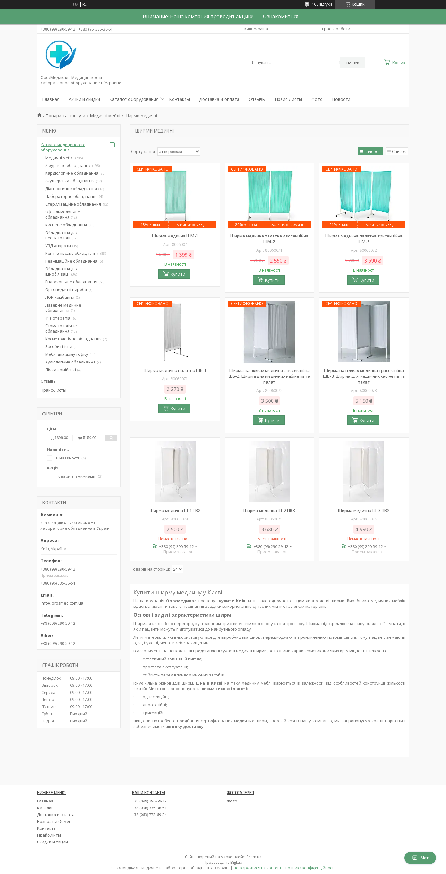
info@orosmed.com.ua (62, 603)
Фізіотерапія (57, 318)
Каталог (45, 808)
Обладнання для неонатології (61, 235)
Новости (341, 99)
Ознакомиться (280, 16)
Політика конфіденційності (309, 868)
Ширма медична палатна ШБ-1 (175, 370)
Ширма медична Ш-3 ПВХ (364, 510)
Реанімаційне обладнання (71, 261)
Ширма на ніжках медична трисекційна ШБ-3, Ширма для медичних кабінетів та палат (364, 376)
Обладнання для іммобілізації (61, 271)
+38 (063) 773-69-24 (149, 814)
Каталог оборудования (134, 99)
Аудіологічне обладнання (70, 362)
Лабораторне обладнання (71, 196)
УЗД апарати (58, 245)
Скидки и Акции (52, 842)
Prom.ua (254, 856)
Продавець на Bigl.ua (223, 862)
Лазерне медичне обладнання (63, 307)
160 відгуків (322, 4)
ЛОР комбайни (59, 297)
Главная (50, 99)
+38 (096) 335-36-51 (149, 808)
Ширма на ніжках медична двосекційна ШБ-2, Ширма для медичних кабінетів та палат (269, 376)
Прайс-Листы (288, 99)
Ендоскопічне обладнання (71, 282)
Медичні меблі (105, 115)
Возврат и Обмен (54, 821)
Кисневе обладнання (66, 225)
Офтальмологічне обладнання (62, 214)
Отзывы (257, 99)
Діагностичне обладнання (71, 188)
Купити (177, 274)
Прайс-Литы (49, 835)
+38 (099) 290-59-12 (149, 801)
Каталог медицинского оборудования (63, 147)
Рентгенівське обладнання (72, 253)
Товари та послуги (65, 115)
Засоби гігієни (58, 346)
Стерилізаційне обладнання (73, 204)
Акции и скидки (84, 99)
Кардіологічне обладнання (71, 173)
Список (399, 151)
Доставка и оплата (219, 99)
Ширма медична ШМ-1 (175, 235)
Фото (317, 99)
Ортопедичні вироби (66, 289)
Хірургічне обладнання (68, 165)
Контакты (179, 99)
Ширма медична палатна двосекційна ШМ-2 (269, 238)
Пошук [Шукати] (352, 63)
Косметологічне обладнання (73, 338)
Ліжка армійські (60, 369)
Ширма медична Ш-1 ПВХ (175, 510)
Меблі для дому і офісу (66, 354)
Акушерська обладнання (69, 181)
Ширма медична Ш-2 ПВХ (269, 510)
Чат (420, 858)
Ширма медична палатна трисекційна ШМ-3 (364, 238)
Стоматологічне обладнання (61, 328)
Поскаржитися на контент (257, 868)
